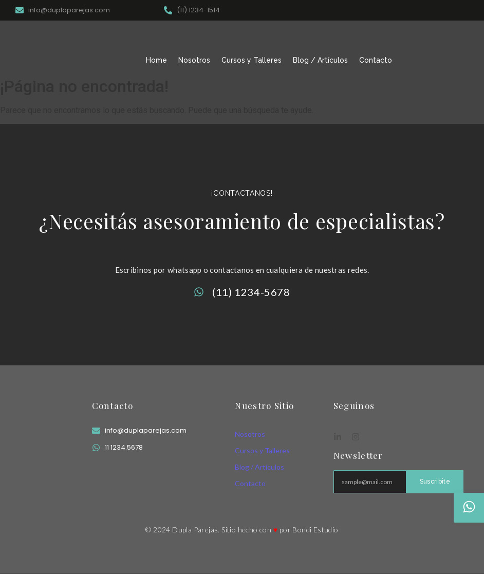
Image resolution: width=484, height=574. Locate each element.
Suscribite (435, 481)
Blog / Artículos (320, 60)
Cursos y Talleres (251, 60)
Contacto (375, 60)
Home (156, 60)
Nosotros (194, 60)
